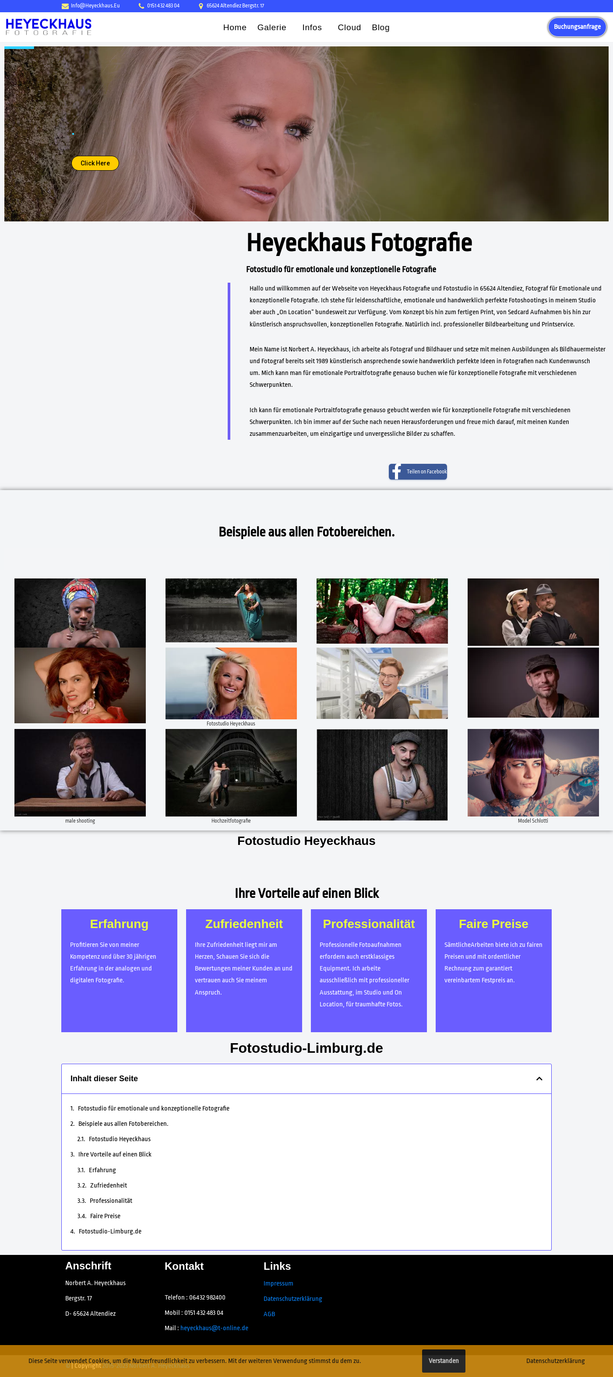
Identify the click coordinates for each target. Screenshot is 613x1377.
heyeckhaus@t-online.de (214, 1328)
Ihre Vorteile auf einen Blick (114, 1154)
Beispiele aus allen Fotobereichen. (123, 1124)
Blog (381, 27)
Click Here (95, 163)
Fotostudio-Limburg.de (306, 1048)
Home (235, 27)
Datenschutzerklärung (293, 1299)
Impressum (278, 1283)
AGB (269, 1314)
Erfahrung (102, 1170)
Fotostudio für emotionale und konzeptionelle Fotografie (153, 1108)
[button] (290, 26)
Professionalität (111, 1201)
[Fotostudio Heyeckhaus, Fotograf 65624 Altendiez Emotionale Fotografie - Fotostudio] (48, 27)
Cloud (350, 27)
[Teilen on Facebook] (418, 472)
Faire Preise (105, 1216)
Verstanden (444, 1361)
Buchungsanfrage (577, 27)
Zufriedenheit (108, 1185)
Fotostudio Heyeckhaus (120, 1139)
